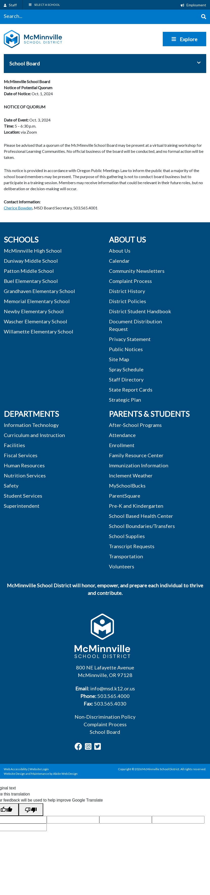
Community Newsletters (137, 271)
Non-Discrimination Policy (105, 717)
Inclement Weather (131, 475)
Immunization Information (138, 465)
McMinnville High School (33, 251)
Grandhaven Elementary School (39, 291)
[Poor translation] (31, 809)
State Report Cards (130, 389)
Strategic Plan (125, 400)
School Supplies (127, 536)
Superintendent (21, 506)
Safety (11, 485)
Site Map (119, 359)
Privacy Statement (130, 339)
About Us (119, 251)
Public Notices (126, 349)
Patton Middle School (29, 271)
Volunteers (121, 566)
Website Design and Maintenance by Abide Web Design (41, 774)
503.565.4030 (110, 703)
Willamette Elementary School (38, 331)
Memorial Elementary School (37, 301)
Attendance (122, 435)
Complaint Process (105, 724)
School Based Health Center (141, 516)
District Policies (127, 301)
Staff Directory (126, 379)
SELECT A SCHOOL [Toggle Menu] (44, 5)
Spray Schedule (126, 369)
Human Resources (24, 465)
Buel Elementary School (31, 281)
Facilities (14, 445)
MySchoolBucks (127, 485)
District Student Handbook (140, 311)
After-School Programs (135, 425)
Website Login (39, 769)
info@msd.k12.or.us (112, 688)
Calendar (119, 261)
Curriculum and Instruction (34, 435)
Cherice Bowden (18, 207)
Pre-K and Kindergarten (136, 506)
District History (127, 291)
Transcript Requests (131, 546)
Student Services (23, 496)
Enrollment (121, 445)
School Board (105, 732)
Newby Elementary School (34, 311)
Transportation (126, 556)
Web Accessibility (16, 769)
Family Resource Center (136, 455)
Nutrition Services (25, 475)
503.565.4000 (113, 696)
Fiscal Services (20, 455)
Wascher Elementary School (35, 321)
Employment (193, 5)
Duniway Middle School (31, 261)
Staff (10, 5)
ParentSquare (124, 496)
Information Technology (31, 425)
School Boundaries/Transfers (142, 526)
